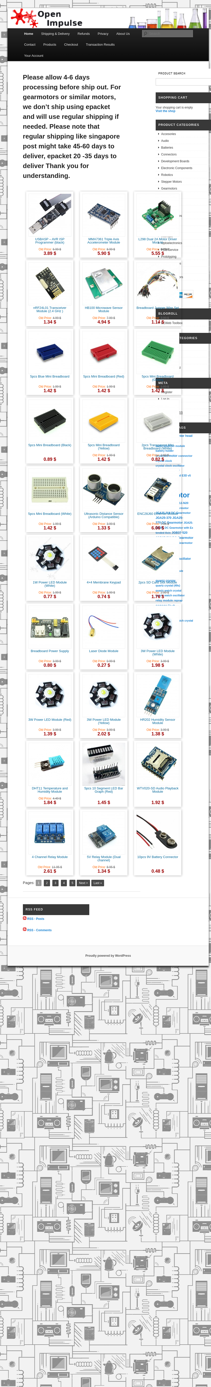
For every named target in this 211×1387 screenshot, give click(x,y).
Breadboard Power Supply (50, 651)
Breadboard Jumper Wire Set (158, 308)
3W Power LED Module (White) (158, 652)
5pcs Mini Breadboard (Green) (158, 378)
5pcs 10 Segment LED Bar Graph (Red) (104, 789)
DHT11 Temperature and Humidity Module (50, 789)
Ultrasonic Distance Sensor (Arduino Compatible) (103, 515)
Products (49, 44)
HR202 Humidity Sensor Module (157, 721)
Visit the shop (165, 111)
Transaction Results (100, 44)
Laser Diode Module (103, 651)
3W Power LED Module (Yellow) (104, 721)
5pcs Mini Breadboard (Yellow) (103, 446)
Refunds (84, 34)
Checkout (71, 44)
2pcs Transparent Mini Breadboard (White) (158, 446)
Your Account (33, 56)
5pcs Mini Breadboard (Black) (49, 445)
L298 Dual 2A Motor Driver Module (157, 240)
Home (28, 34)
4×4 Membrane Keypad (104, 582)
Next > (83, 883)
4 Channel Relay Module (50, 857)
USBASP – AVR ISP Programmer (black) (50, 240)
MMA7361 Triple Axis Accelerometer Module (104, 240)
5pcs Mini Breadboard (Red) (103, 376)
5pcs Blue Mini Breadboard (49, 376)
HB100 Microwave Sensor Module (103, 309)
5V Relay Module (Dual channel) (104, 858)
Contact (29, 44)
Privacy (103, 34)
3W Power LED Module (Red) (49, 720)
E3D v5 (186, 475)
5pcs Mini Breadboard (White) (49, 514)
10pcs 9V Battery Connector (157, 857)
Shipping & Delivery (55, 34)
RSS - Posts (35, 919)
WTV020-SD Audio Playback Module (157, 789)
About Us (123, 34)
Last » (98, 883)
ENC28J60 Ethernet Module (157, 514)
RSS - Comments (39, 930)
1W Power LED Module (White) (50, 584)
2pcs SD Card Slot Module (157, 582)
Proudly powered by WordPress (108, 955)
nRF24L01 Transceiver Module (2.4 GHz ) (49, 309)
